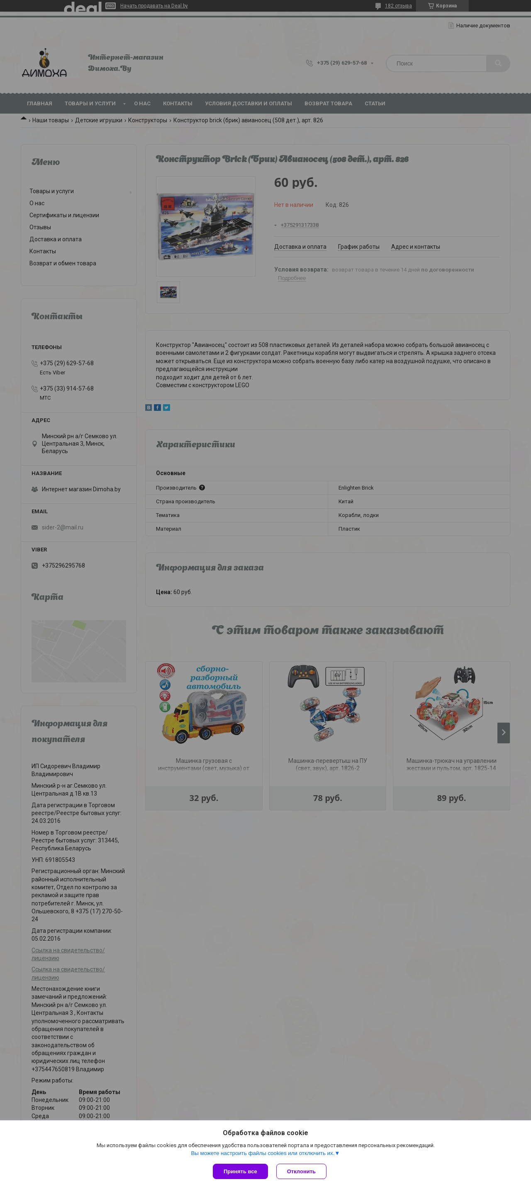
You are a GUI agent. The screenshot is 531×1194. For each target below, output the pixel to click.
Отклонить (301, 1171)
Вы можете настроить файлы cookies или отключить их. (262, 1153)
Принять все (240, 1171)
